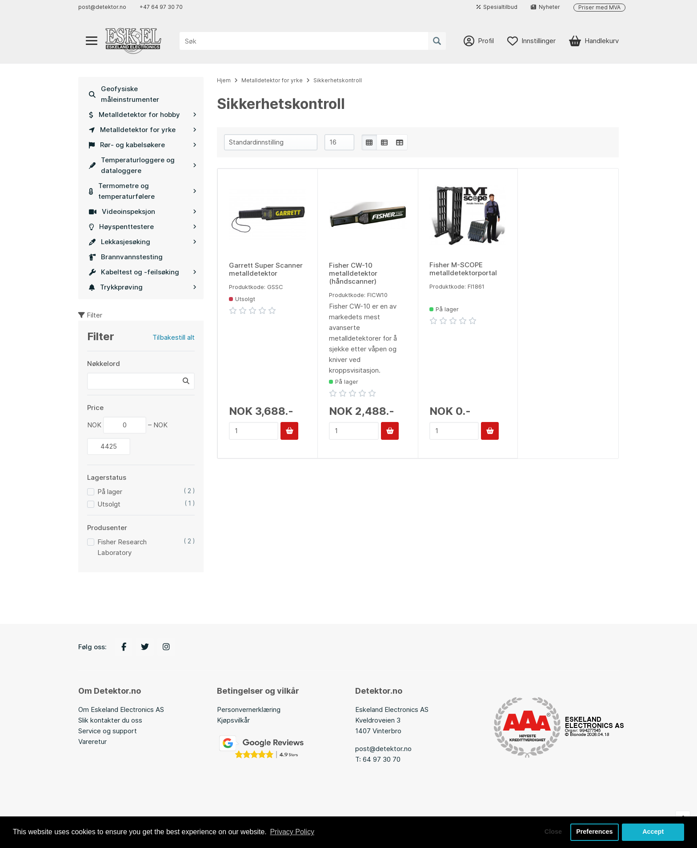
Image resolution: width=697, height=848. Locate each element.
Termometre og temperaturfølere (142, 191)
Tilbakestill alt (173, 337)
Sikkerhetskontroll (337, 80)
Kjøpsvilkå (232, 720)
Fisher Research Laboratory (122, 547)
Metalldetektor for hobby (142, 114)
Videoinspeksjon (142, 211)
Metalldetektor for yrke (142, 129)
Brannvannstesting (126, 257)
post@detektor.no (102, 7)
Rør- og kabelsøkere (142, 145)
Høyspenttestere (142, 226)
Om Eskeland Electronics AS (121, 709)
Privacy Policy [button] (292, 832)
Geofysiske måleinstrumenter (124, 94)
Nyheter (545, 7)
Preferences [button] (594, 832)
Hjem (224, 80)
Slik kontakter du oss (110, 720)
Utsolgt (108, 504)
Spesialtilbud (497, 7)
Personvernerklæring (248, 709)
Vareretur (92, 741)
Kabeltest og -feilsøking (142, 272)
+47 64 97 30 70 (161, 7)
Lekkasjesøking (142, 241)
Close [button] (553, 832)
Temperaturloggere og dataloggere (142, 165)
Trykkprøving (142, 287)
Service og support (107, 731)
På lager (109, 491)
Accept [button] (653, 832)
